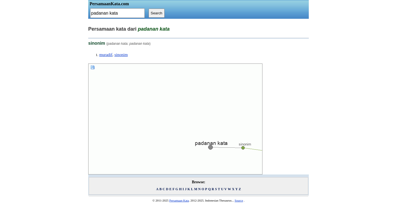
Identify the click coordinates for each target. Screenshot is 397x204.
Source (239, 200)
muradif (105, 54)
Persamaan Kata (179, 200)
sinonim (121, 54)
